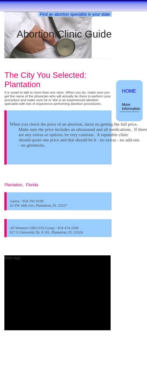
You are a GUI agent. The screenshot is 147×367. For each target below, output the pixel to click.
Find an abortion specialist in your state (75, 14)
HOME (129, 91)
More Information (130, 107)
